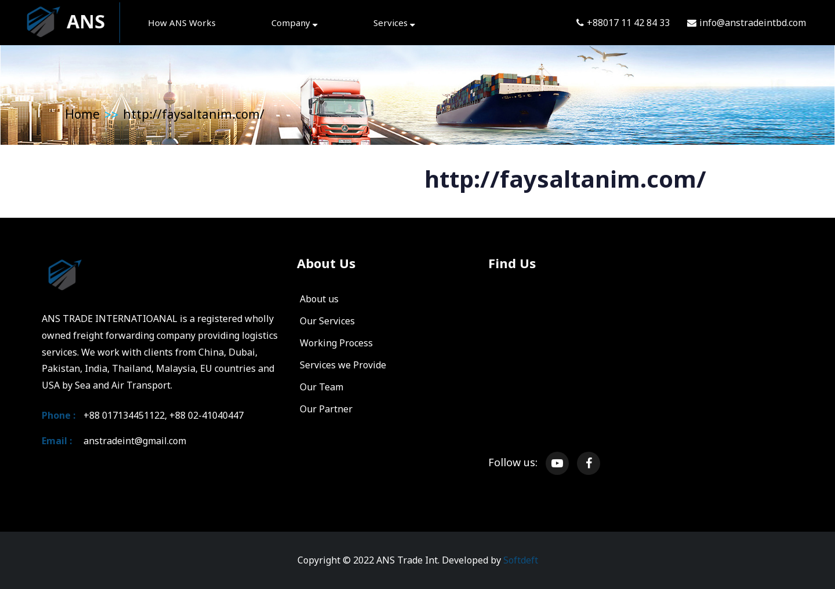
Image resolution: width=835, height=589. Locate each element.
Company (294, 22)
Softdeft (520, 560)
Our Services (327, 320)
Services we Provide (343, 364)
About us (319, 298)
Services (394, 22)
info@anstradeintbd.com (746, 22)
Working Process (336, 342)
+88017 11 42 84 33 (623, 22)
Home (82, 114)
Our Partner (326, 409)
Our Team (321, 387)
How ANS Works (182, 22)
